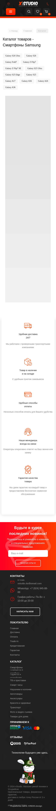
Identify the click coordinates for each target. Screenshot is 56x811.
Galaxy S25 (31, 75)
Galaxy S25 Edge (12, 75)
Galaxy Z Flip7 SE (13, 68)
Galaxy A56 (27, 81)
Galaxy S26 (31, 56)
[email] (28, 553)
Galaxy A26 (43, 81)
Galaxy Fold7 (11, 62)
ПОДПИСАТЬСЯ (28, 563)
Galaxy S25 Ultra (34, 68)
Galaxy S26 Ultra (12, 56)
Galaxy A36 (10, 87)
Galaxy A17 (10, 81)
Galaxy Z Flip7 (29, 62)
